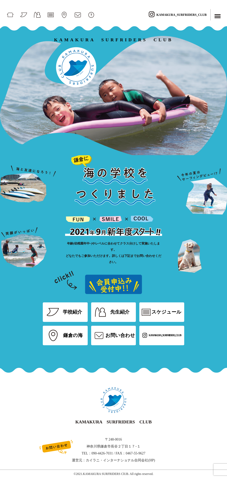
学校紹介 (72, 312)
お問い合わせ (120, 335)
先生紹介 (119, 312)
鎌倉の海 (73, 335)
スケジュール (166, 312)
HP (151, 460)
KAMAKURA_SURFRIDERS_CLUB (178, 15)
